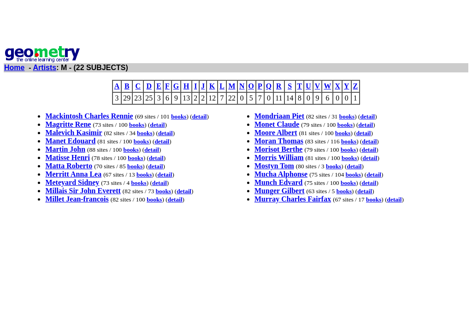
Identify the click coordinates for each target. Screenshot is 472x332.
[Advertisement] (236, 24)
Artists (45, 67)
